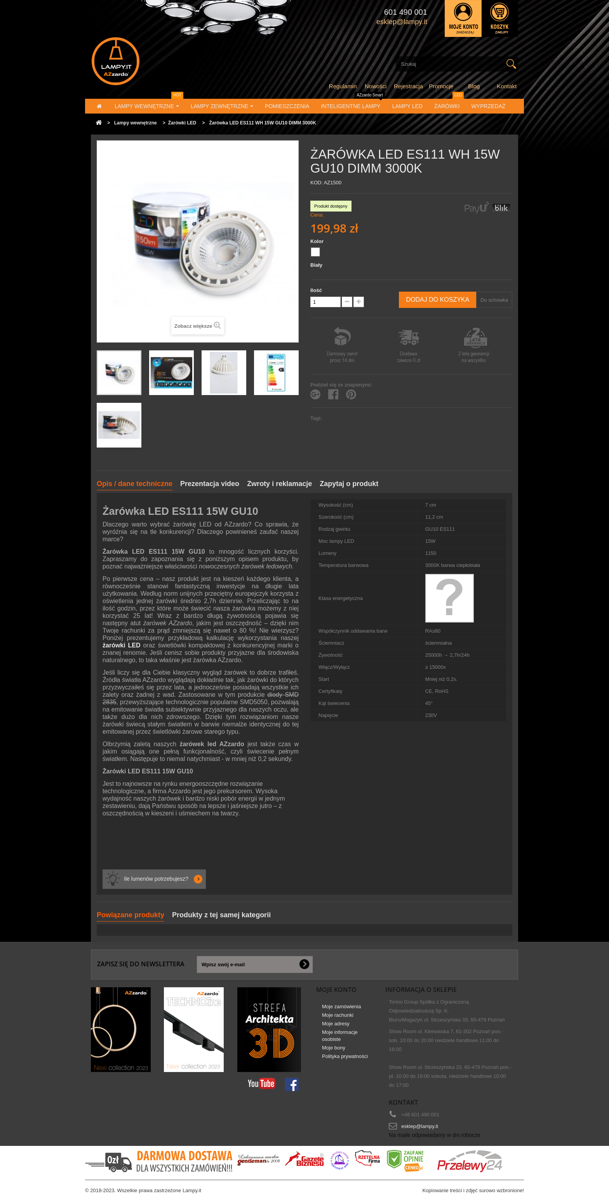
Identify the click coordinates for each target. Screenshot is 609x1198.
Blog (474, 86)
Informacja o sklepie (421, 989)
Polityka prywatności (345, 1056)
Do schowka (494, 300)
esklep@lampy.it (419, 1126)
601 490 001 (405, 12)
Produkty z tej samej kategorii (221, 915)
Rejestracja (408, 86)
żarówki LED (122, 645)
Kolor (317, 241)
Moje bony (333, 1048)
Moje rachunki (337, 1015)
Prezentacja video (209, 484)
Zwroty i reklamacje (279, 484)
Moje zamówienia (341, 1006)
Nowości (376, 86)
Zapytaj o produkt (349, 484)
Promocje (441, 86)
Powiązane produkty (130, 915)
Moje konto (336, 989)
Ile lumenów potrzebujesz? (156, 879)
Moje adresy (336, 1024)
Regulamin (343, 86)
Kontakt (507, 86)
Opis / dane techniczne (134, 484)
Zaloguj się (463, 18)
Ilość (316, 290)
